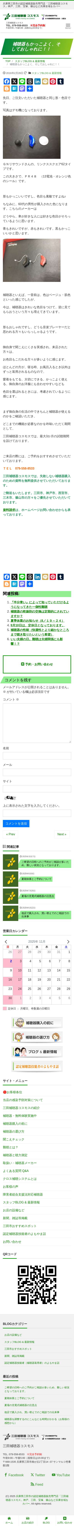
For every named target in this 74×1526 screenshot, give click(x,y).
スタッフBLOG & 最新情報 (47, 73)
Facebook (14, 1475)
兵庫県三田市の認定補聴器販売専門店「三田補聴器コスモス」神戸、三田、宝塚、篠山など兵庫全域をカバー (37, 1500)
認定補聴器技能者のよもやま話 (24, 1233)
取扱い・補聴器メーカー (20, 1163)
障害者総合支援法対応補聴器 (23, 1194)
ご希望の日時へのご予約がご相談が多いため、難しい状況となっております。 (36, 1389)
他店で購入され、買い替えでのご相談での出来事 (31, 1412)
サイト (7, 781)
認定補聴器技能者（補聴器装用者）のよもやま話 (31, 1362)
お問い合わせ (12, 1241)
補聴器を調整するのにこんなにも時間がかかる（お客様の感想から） (36, 1421)
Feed (37, 1484)
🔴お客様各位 (12, 1092)
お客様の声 (10, 1186)
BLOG (46, 1520)
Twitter (38, 1475)
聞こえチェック (13, 1139)
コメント (11, 699)
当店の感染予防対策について (23, 1100)
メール (7, 764)
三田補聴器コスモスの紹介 (21, 1108)
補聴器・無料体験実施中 (20, 1115)
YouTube (61, 1475)
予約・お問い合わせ (37, 664)
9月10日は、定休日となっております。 (38, 625)
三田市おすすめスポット (20, 1226)
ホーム (9, 1520)
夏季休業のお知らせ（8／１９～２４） (38, 620)
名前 (6, 748)
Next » (61, 834)
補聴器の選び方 (13, 1131)
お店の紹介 (28, 1520)
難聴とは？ (10, 1147)
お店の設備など (13, 1210)
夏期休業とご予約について (19, 1398)
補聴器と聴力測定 (15, 1155)
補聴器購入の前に (15, 1123)
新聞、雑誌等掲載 (15, 1218)
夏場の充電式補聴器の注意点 (20, 1405)
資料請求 (9, 510)
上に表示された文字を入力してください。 (32, 805)
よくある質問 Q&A (16, 1170)
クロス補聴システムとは (20, 1178)
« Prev (10, 834)
